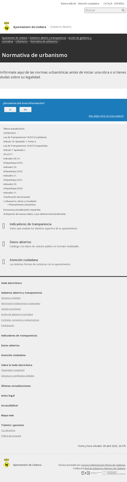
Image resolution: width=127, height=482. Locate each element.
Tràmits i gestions (12, 425)
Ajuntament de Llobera (14, 37)
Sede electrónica (11, 283)
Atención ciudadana (88, 3)
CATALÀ (108, 3)
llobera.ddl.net (68, 3)
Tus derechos (8, 430)
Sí (10, 109)
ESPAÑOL (119, 3)
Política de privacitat (11, 435)
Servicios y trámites (11, 298)
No (25, 109)
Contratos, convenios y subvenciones (20, 320)
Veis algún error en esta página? (106, 116)
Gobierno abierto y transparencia (48, 37)
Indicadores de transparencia (19, 335)
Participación (7, 325)
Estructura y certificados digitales (17, 375)
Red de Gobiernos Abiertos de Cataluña (105, 468)
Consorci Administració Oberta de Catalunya (103, 465)
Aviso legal (8, 395)
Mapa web (7, 415)
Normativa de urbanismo (44, 41)
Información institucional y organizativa (20, 303)
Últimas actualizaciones (16, 385)
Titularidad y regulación (13, 370)
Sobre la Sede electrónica (16, 365)
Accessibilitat (9, 405)
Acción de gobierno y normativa (17, 314)
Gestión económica (11, 308)
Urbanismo (22, 41)
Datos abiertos (10, 345)
